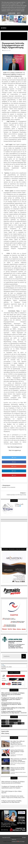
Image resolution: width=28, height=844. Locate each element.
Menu (3, 28)
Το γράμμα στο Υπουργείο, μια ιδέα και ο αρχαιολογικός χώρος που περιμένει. (11, 698)
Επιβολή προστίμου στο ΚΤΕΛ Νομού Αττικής (16, 494)
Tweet (14, 457)
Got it (19, 13)
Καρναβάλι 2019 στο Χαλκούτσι (8, 487)
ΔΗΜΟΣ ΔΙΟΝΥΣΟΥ (5, 725)
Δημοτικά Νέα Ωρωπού (13, 720)
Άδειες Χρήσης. (5, 733)
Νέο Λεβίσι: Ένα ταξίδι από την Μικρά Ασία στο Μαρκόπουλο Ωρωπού (17, 743)
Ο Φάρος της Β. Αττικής (19, 505)
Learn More (11, 13)
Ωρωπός (3, 668)
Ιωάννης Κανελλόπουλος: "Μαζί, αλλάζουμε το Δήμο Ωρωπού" (17, 751)
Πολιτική (19, 723)
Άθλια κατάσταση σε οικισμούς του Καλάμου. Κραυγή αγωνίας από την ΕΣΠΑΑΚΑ (13, 693)
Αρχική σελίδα (5, 731)
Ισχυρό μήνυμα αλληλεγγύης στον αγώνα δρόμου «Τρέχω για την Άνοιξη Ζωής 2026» (13, 796)
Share (14, 462)
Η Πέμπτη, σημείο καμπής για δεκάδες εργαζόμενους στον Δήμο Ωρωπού (11, 712)
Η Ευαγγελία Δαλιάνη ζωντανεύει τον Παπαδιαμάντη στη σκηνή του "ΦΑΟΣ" (11, 703)
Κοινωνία (3, 723)
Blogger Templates (7, 841)
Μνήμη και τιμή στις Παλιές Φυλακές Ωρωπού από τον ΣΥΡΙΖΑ (17, 769)
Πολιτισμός (11, 723)
